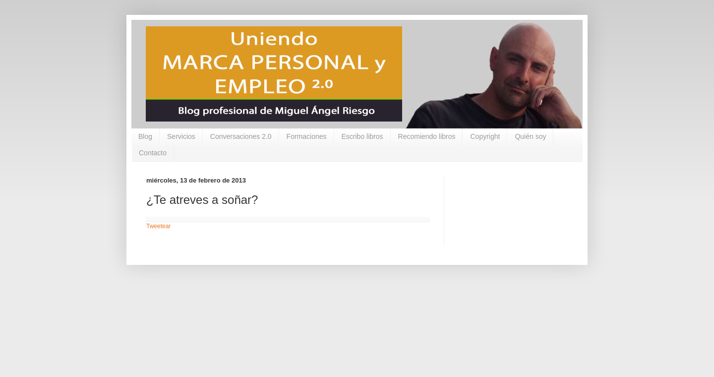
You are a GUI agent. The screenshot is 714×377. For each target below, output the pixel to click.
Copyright (485, 136)
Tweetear (158, 226)
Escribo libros (362, 136)
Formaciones (307, 136)
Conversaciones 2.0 (241, 136)
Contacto (153, 153)
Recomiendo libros (427, 136)
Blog (145, 136)
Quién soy (530, 136)
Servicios (181, 136)
